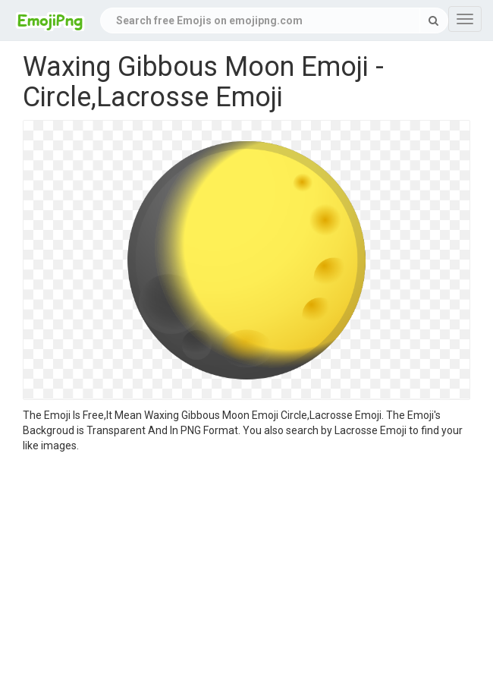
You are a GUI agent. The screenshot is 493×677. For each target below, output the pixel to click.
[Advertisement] (246, 567)
